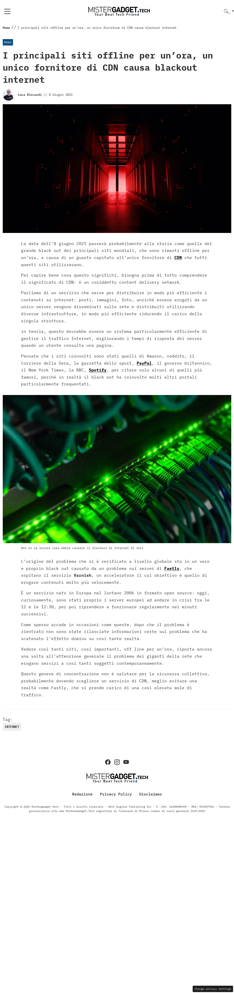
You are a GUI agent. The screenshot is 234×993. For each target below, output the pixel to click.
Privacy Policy (116, 794)
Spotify (97, 370)
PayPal (144, 363)
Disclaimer (150, 794)
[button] (229, 11)
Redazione (82, 794)
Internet (12, 727)
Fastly (171, 568)
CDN (178, 257)
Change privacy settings (212, 988)
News (7, 42)
